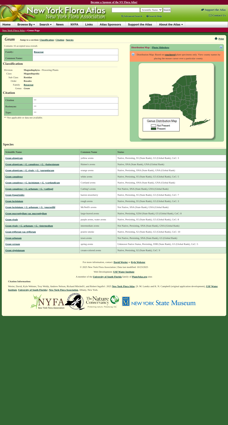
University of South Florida (107, 276)
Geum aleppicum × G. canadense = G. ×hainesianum (32, 164)
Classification (47, 39)
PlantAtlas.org (139, 276)
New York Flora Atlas (13, 30)
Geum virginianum (15, 250)
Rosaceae (39, 51)
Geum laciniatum (14, 201)
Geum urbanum (13, 238)
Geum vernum (12, 244)
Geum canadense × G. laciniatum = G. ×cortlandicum (32, 182)
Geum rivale (11, 219)
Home (6, 24)
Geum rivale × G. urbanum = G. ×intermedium (29, 225)
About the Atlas (169, 24)
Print (219, 38)
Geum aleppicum (14, 158)
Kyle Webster (138, 262)
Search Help (154, 16)
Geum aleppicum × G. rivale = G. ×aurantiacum (29, 170)
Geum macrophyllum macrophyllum (26, 213)
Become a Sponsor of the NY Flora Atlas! (114, 2)
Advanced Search (131, 16)
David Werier (121, 262)
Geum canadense (14, 176)
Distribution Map (140, 47)
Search (44, 24)
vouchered (170, 54)
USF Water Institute (123, 271)
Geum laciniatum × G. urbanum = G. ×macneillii (30, 207)
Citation (60, 39)
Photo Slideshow (160, 47)
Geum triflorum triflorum (20, 231)
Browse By (24, 24)
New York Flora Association (63, 289)
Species (69, 39)
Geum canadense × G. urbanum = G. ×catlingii (29, 188)
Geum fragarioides (14, 195)
